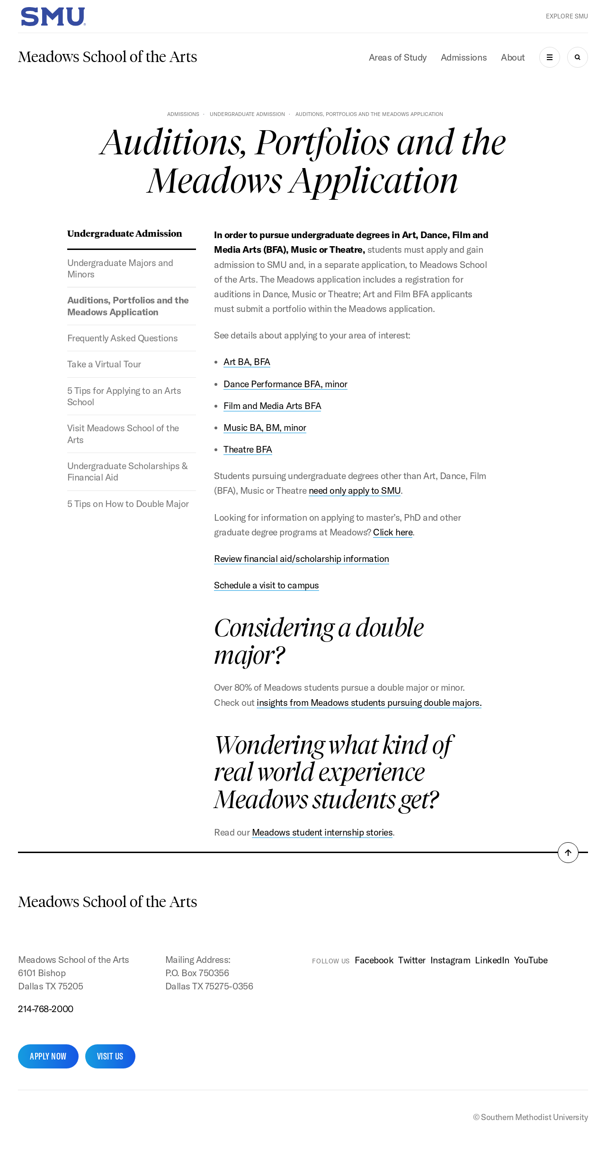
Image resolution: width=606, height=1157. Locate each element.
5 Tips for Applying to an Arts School (124, 396)
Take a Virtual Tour (104, 364)
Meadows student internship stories (322, 832)
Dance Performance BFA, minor (285, 384)
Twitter (412, 960)
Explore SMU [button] (567, 16)
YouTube (531, 960)
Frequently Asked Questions (122, 338)
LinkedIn (492, 960)
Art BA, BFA (246, 361)
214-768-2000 (45, 1009)
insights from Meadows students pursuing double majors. (369, 702)
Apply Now (48, 1056)
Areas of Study (398, 57)
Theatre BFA (247, 449)
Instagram (450, 960)
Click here (392, 532)
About (513, 57)
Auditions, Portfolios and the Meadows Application (128, 305)
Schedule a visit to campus (266, 585)
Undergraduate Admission (247, 114)
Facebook (374, 960)
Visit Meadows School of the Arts (123, 433)
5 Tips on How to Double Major (128, 503)
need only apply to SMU (355, 490)
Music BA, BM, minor (264, 427)
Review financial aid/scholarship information (301, 558)
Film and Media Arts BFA (272, 405)
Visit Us (110, 1056)
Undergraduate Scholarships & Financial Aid (127, 471)
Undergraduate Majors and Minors (120, 268)
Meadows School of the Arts (107, 56)
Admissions (464, 57)
